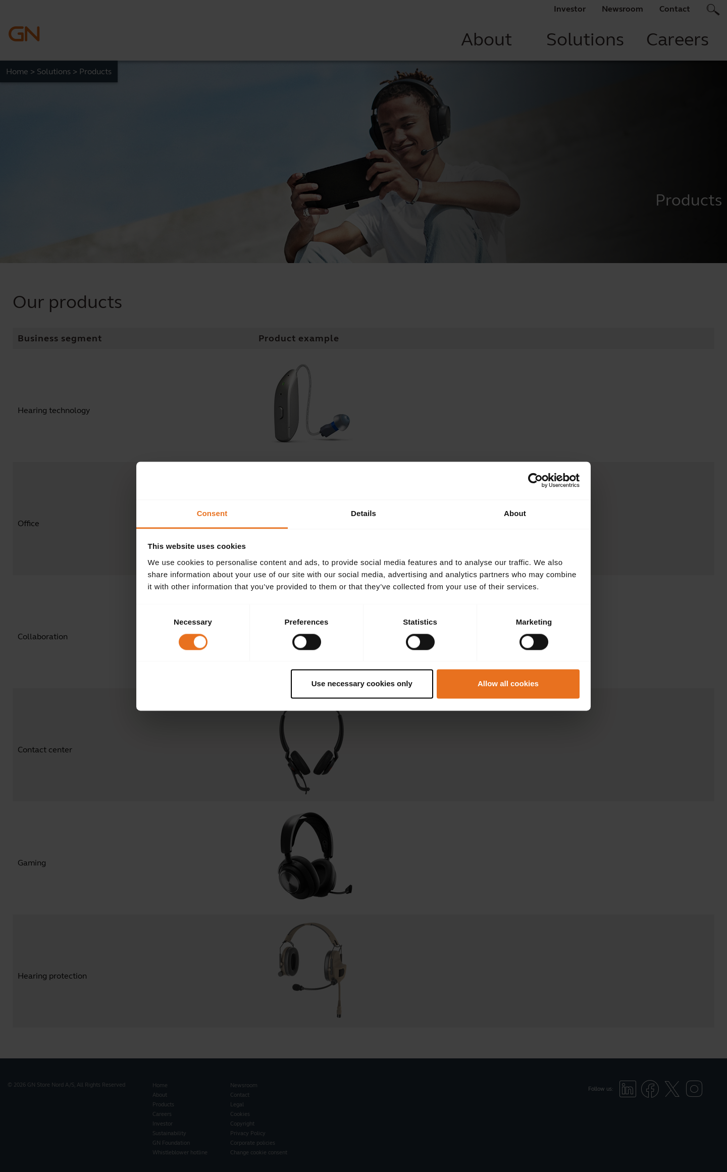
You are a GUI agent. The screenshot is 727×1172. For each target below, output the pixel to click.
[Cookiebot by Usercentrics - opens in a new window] (535, 480)
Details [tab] (363, 513)
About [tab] (515, 513)
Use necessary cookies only (361, 684)
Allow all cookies (508, 684)
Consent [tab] (212, 513)
